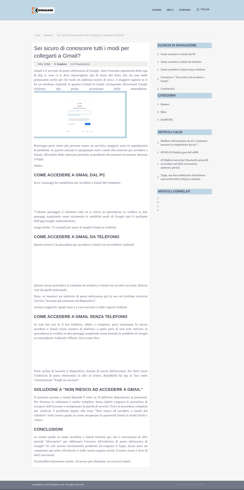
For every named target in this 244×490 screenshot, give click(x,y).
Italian (202, 9)
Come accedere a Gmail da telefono (181, 61)
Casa (37, 35)
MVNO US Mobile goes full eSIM (179, 152)
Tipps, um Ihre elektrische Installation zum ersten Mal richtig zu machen (183, 177)
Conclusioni (168, 88)
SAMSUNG (184, 10)
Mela (170, 10)
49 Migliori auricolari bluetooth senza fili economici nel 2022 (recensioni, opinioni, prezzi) (184, 163)
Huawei (156, 10)
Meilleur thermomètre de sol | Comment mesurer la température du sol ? (184, 142)
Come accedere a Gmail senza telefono (183, 69)
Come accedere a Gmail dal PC (178, 54)
